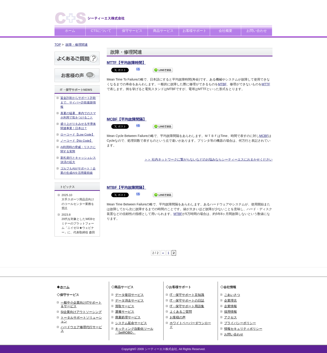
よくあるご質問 (181, 311)
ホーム (70, 31)
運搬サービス (124, 311)
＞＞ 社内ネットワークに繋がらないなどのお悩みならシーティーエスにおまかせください (208, 159)
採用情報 (230, 311)
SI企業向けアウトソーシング (81, 312)
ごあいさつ (232, 295)
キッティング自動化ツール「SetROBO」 (134, 330)
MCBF (263, 136)
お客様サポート (194, 31)
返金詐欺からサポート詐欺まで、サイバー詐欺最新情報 (78, 102)
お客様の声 (178, 317)
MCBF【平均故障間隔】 (126, 119)
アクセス (230, 317)
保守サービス (132, 31)
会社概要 (225, 31)
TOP (57, 44)
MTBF (222, 84)
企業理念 (230, 300)
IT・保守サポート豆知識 (187, 295)
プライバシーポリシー (240, 323)
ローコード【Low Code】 (77, 134)
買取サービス (124, 306)
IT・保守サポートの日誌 (187, 300)
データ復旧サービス (129, 295)
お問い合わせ (256, 31)
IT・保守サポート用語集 (187, 306)
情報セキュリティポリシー (243, 328)
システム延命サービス (131, 323)
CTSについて (101, 31)
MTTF (266, 84)
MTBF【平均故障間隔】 (126, 187)
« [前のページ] (163, 253)
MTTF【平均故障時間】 (126, 63)
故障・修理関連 (76, 44)
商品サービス (163, 31)
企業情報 (230, 306)
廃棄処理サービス (128, 317)
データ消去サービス (129, 300)
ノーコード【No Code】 (76, 140)
